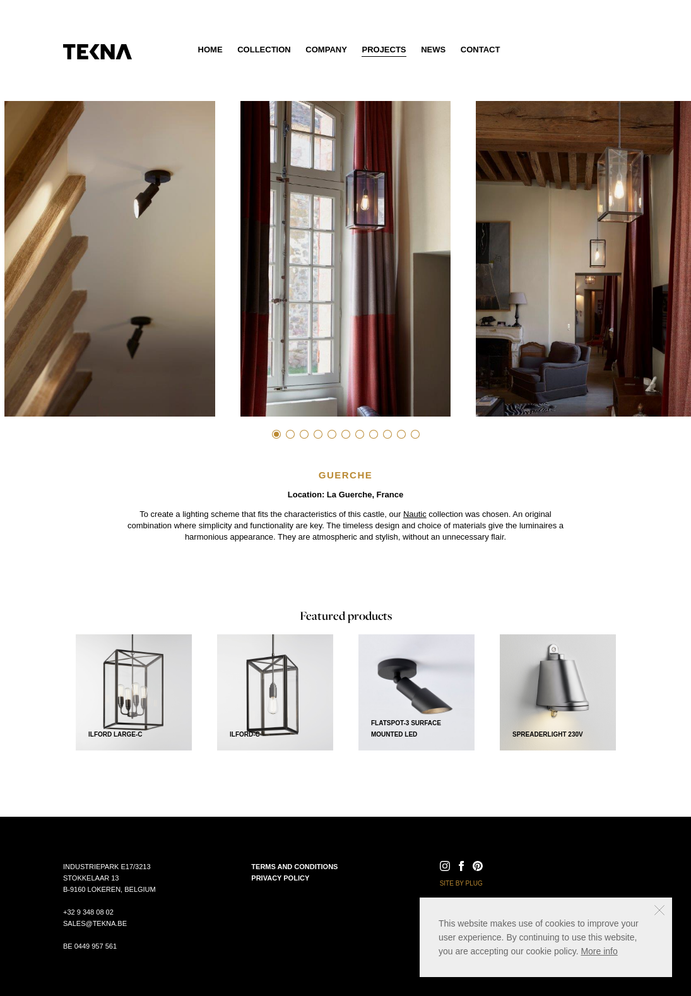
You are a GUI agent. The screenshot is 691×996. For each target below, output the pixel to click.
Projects (384, 49)
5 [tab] (332, 434)
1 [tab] (276, 434)
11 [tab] (415, 434)
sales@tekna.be (95, 923)
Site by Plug (461, 883)
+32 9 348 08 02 (88, 912)
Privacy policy (280, 878)
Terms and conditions (294, 866)
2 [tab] (290, 434)
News (433, 49)
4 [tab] (318, 434)
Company (325, 49)
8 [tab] (373, 434)
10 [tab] (401, 434)
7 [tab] (359, 434)
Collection (264, 49)
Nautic (415, 514)
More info (599, 951)
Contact (480, 49)
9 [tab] (387, 434)
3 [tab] (304, 434)
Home (210, 49)
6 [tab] (346, 434)
